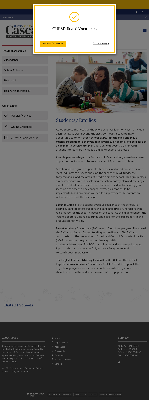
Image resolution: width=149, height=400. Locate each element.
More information (53, 43)
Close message (101, 43)
